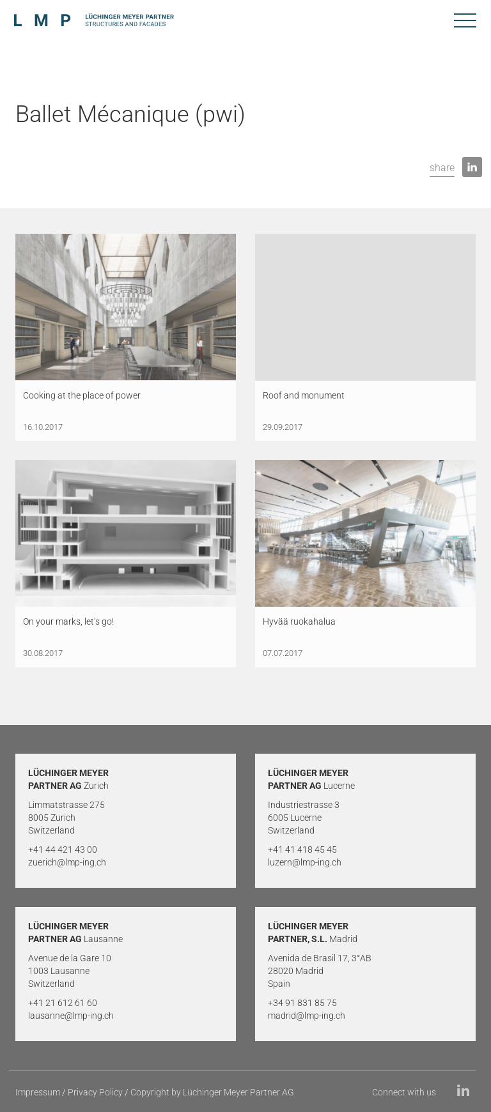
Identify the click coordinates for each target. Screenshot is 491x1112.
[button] (442, 168)
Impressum (37, 1092)
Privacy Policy (95, 1092)
